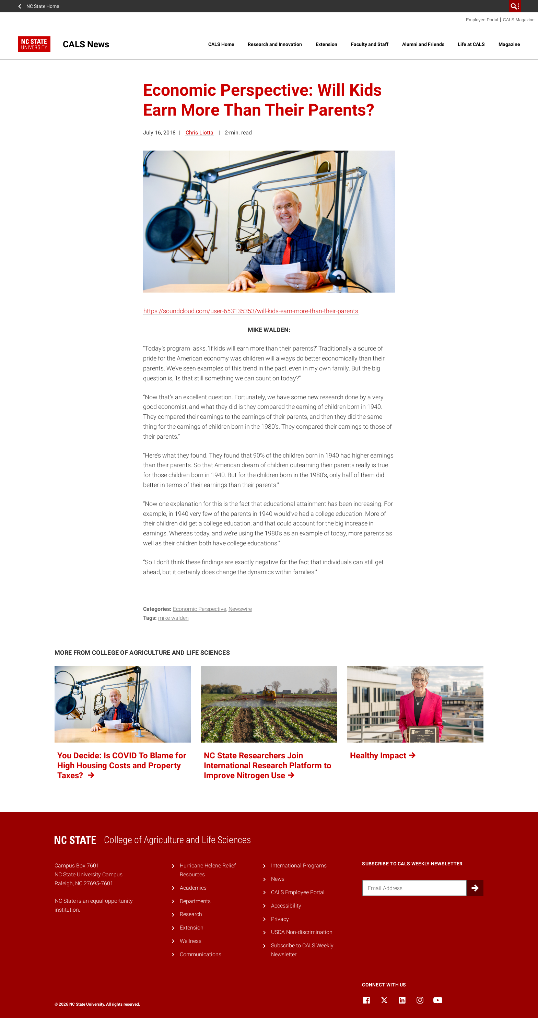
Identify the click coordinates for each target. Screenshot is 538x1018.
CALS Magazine (519, 19)
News (277, 879)
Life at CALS (471, 44)
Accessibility (286, 905)
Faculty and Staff (369, 44)
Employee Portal (482, 19)
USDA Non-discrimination (301, 932)
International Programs (299, 865)
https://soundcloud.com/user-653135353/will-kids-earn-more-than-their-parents (250, 311)
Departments (195, 901)
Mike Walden (173, 618)
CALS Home (221, 44)
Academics (193, 888)
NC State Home (42, 6)
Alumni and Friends (423, 44)
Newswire (240, 609)
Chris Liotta (199, 132)
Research (191, 914)
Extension (326, 44)
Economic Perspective (199, 609)
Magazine (509, 44)
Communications (200, 954)
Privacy (280, 919)
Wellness (190, 941)
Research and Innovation (275, 44)
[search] (515, 6)
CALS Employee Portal (298, 892)
